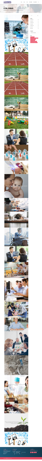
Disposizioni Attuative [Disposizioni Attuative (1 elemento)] (33, 40)
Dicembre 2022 (31, 22)
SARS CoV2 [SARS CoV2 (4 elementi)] (36, 42)
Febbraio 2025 (31, 19)
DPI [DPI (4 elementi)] (34, 41)
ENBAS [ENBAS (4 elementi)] (36, 41)
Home (4, 6)
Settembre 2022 (32, 25)
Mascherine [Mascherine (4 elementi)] (33, 42)
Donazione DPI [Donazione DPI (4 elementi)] (32, 41)
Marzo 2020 (31, 28)
